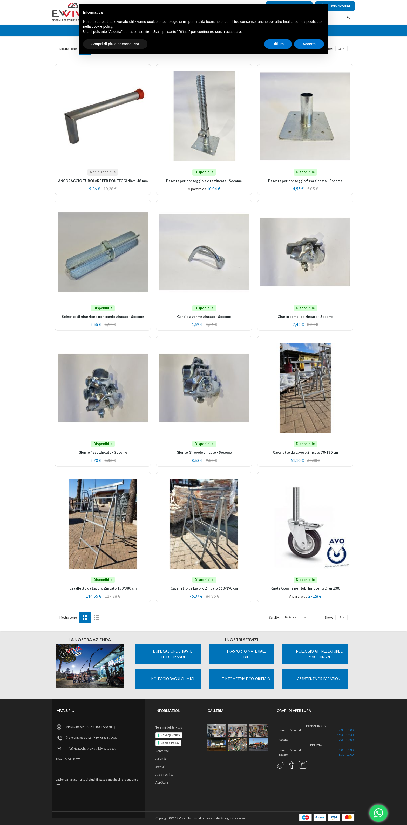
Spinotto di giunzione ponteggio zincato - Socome (103, 317)
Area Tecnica (164, 774)
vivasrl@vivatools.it (103, 748)
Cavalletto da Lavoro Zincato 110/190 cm (204, 588)
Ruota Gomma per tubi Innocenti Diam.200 (305, 588)
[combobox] (236, 16)
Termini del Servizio (168, 727)
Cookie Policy (170, 742)
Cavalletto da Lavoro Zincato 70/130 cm (305, 452)
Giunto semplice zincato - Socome (305, 317)
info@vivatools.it (77, 748)
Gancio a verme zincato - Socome (204, 317)
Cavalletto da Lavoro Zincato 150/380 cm (103, 588)
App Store (161, 782)
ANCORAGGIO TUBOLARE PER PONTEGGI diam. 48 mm (103, 181)
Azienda (161, 758)
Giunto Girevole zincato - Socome (204, 452)
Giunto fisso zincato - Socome (102, 452)
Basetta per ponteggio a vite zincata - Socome (204, 181)
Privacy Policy (170, 735)
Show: (329, 48)
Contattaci (162, 750)
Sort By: (274, 48)
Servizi (160, 766)
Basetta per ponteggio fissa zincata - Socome (305, 181)
